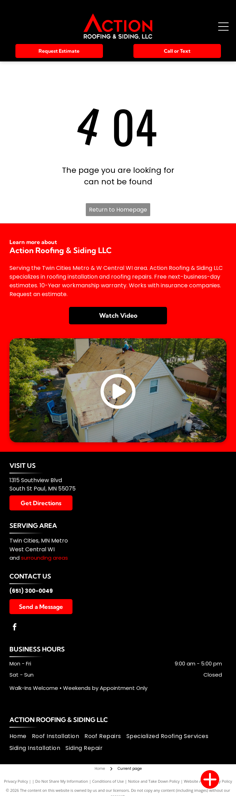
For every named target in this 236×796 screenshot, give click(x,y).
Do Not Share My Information (61, 781)
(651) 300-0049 (31, 591)
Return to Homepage (118, 210)
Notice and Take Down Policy (154, 781)
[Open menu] (223, 26)
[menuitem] (20, 736)
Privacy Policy (16, 781)
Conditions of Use (108, 781)
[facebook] (14, 628)
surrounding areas (44, 557)
